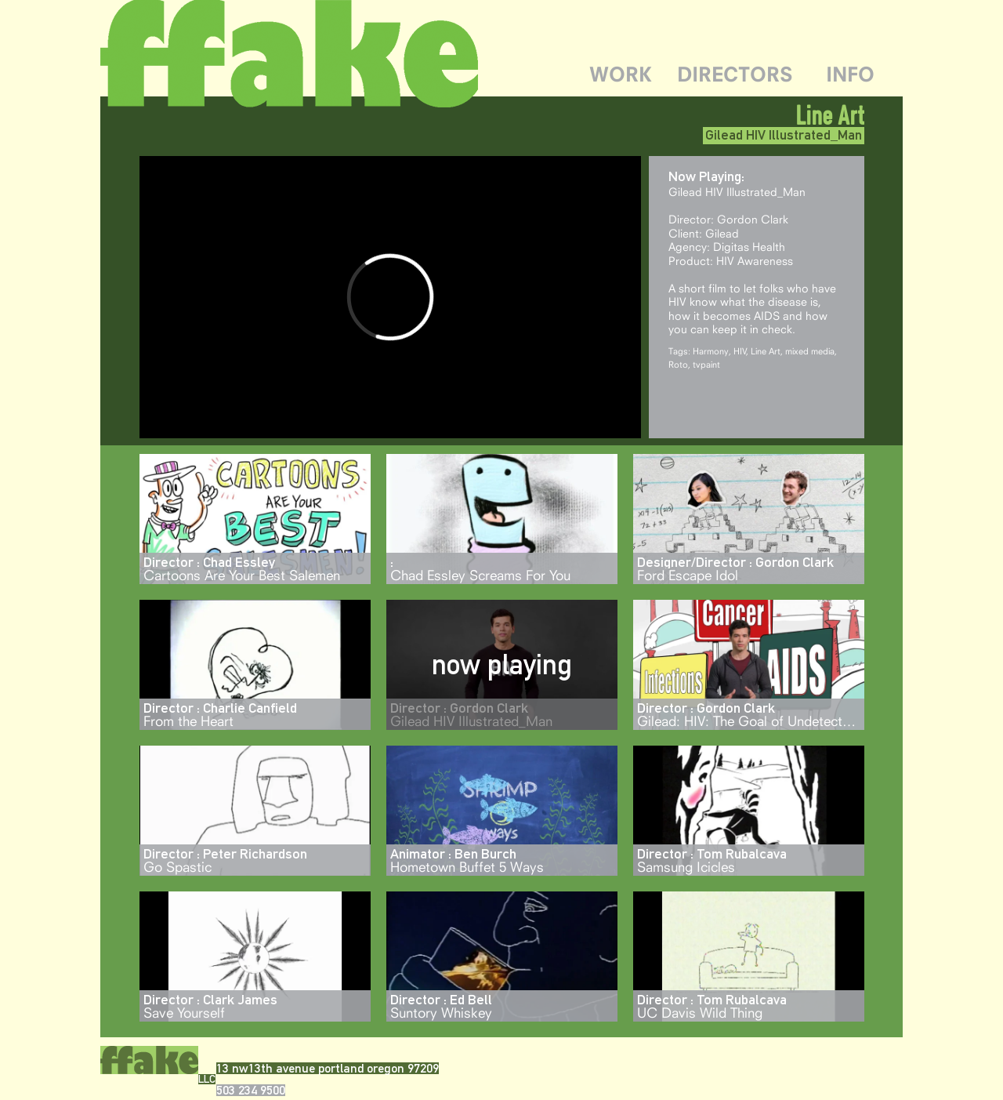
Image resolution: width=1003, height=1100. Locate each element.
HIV (740, 351)
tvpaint (706, 364)
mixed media (810, 351)
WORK (620, 74)
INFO (850, 74)
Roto (678, 364)
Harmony (711, 351)
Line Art (765, 351)
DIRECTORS (735, 74)
